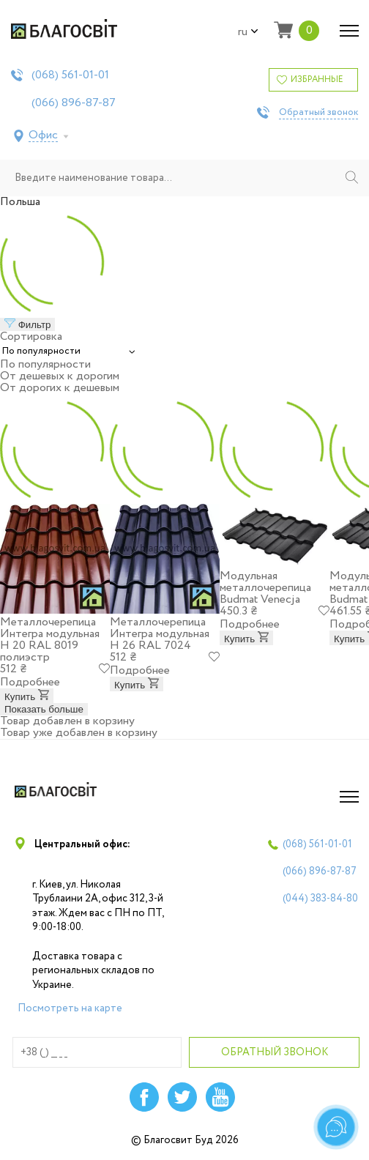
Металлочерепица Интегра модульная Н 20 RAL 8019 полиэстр (50, 640)
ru (248, 32)
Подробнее (30, 682)
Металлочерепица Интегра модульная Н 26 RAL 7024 (159, 634)
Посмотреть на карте (70, 1008)
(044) (320, 898)
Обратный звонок (318, 112)
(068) (70, 75)
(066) (73, 103)
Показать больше (43, 709)
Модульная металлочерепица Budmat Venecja (265, 588)
